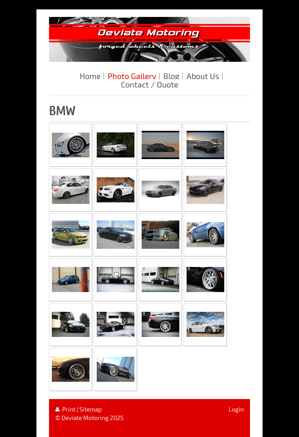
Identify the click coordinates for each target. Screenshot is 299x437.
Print (66, 409)
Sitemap (90, 409)
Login (236, 409)
